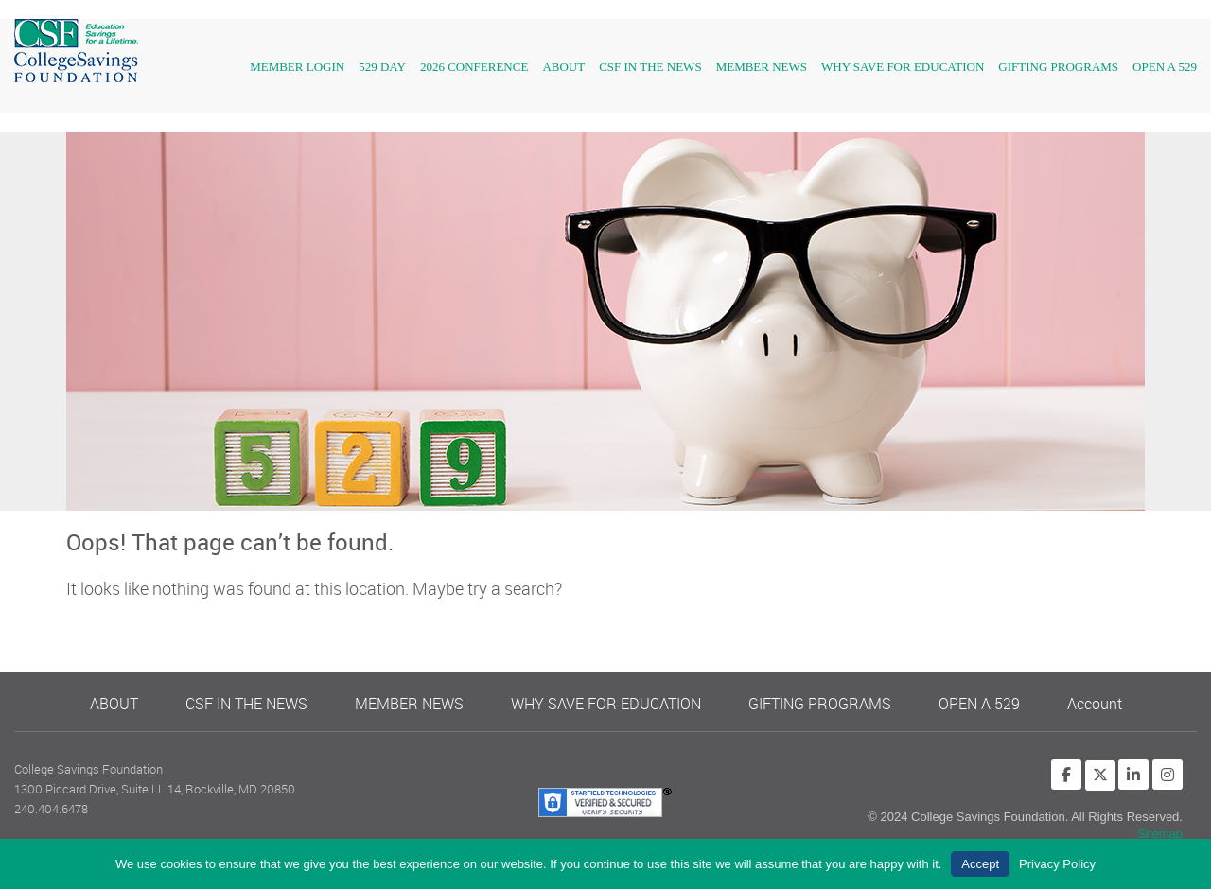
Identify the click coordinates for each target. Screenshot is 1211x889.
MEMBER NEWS (409, 703)
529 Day (382, 67)
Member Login (297, 67)
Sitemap (1160, 834)
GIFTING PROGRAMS (1058, 67)
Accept (980, 864)
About (563, 67)
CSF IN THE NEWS (650, 67)
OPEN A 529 (1164, 67)
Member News (761, 67)
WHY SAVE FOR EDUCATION (902, 67)
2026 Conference (474, 67)
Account (1094, 703)
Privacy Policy (1057, 864)
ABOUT (114, 703)
